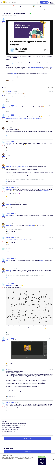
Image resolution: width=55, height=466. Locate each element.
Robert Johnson (9, 164)
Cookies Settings (41, 456)
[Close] (53, 459)
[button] (1, 2)
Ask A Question (27, 451)
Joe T (7, 248)
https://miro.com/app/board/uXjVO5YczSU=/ (17, 170)
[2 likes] (10, 99)
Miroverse (20, 77)
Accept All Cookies (42, 463)
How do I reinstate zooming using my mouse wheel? (13, 425)
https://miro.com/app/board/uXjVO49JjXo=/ (15, 167)
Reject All (42, 459)
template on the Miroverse (23, 166)
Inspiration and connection (25, 9)
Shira (6, 127)
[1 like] (10, 135)
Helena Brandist (9, 223)
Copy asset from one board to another (10, 429)
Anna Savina (8, 153)
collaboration (14, 77)
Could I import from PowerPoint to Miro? (11, 427)
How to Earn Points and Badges (27, 438)
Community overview (9, 9)
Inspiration (16, 9)
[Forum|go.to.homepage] (9, 2)
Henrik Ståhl (8, 18)
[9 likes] (11, 80)
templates (8, 77)
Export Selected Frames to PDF (8, 431)
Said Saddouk (8, 91)
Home (2, 9)
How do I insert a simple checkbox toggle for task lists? (14, 423)
